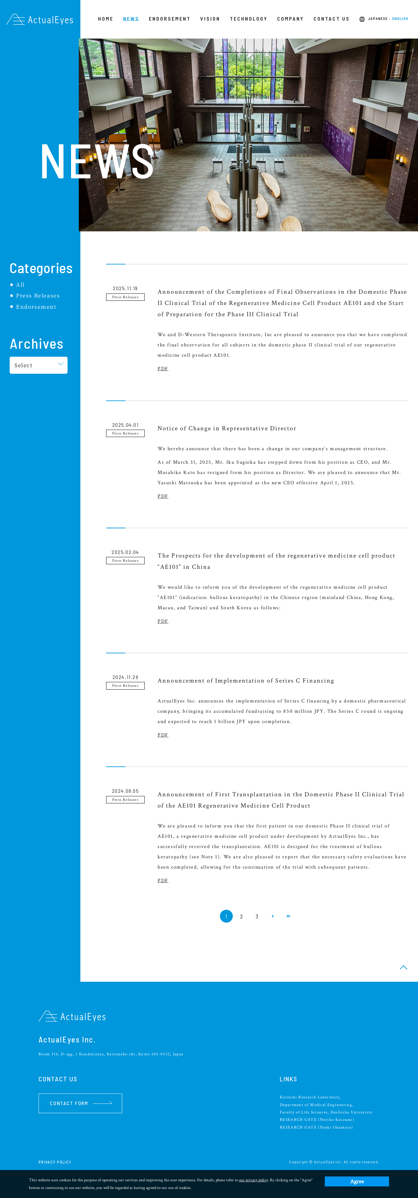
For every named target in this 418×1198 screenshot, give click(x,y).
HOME (106, 18)
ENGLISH (400, 18)
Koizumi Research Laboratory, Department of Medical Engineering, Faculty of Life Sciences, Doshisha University (326, 1105)
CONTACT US (332, 18)
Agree (357, 1181)
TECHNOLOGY (249, 18)
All (20, 284)
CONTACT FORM (81, 1103)
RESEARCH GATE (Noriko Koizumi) (317, 1119)
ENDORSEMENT (170, 18)
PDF (163, 368)
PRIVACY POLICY (55, 1162)
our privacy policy (253, 1180)
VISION (210, 18)
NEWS (131, 18)
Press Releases (38, 295)
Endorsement (36, 306)
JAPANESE (378, 18)
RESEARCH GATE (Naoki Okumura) (316, 1127)
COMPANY (290, 18)
